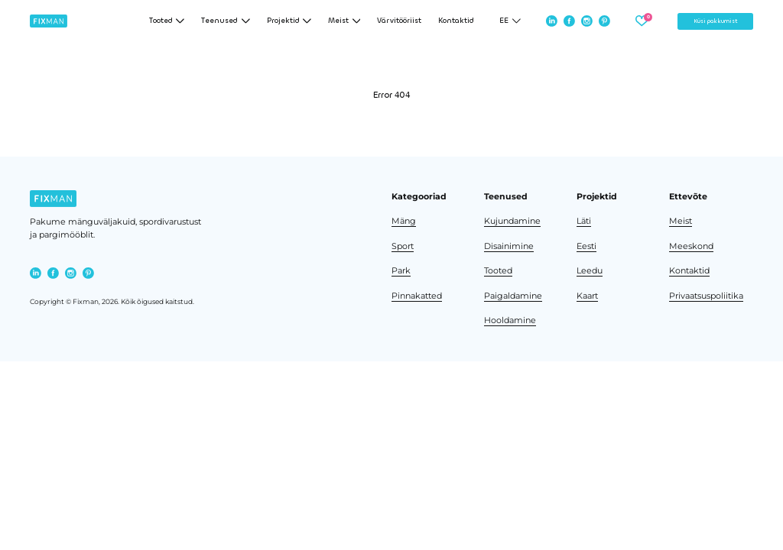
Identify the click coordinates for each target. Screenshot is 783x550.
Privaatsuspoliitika (706, 296)
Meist (680, 221)
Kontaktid (456, 21)
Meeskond (691, 246)
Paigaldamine (513, 296)
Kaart (587, 296)
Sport (403, 246)
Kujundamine (512, 221)
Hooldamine (510, 320)
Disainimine (509, 246)
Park (401, 271)
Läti (584, 221)
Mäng (404, 221)
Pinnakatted (417, 296)
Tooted (498, 271)
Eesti (586, 246)
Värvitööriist (399, 21)
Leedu (590, 271)
